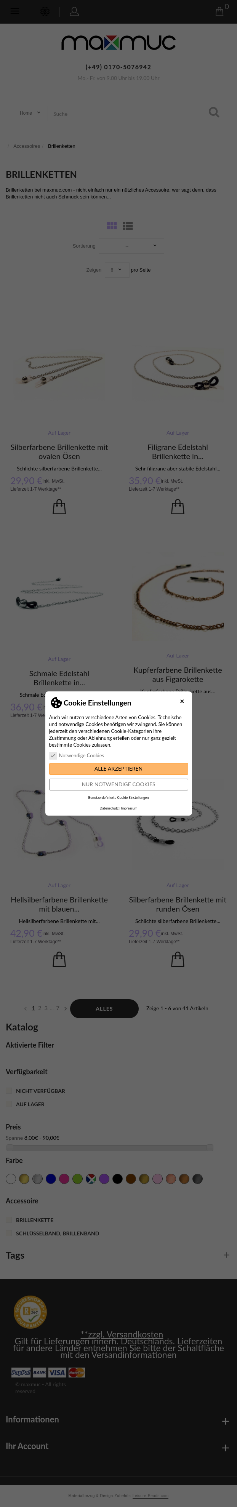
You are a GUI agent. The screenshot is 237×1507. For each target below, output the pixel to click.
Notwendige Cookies (76, 755)
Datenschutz (109, 808)
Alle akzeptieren (118, 768)
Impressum (129, 808)
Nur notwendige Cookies (118, 784)
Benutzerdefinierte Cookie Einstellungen (118, 797)
